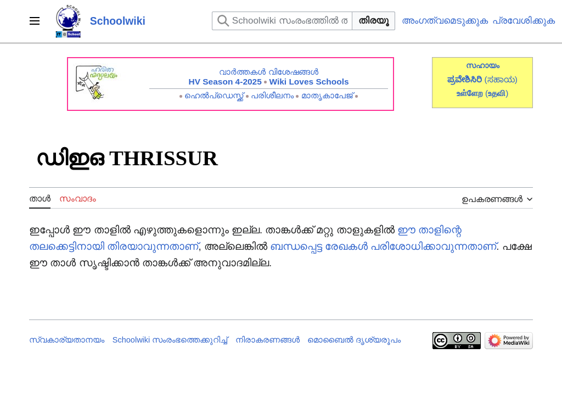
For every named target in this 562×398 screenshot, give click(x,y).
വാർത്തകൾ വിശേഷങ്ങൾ (268, 71)
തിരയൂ (373, 20)
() (496, 93)
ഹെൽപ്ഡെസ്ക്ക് (213, 95)
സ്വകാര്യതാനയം (66, 339)
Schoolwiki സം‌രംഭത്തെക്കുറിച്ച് (170, 339)
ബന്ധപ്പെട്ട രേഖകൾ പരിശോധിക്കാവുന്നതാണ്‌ (383, 246)
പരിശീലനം (272, 95)
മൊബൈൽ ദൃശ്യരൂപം (354, 339)
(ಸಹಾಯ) (501, 79)
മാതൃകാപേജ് (327, 95)
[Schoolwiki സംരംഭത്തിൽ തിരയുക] (282, 21)
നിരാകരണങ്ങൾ (267, 339)
